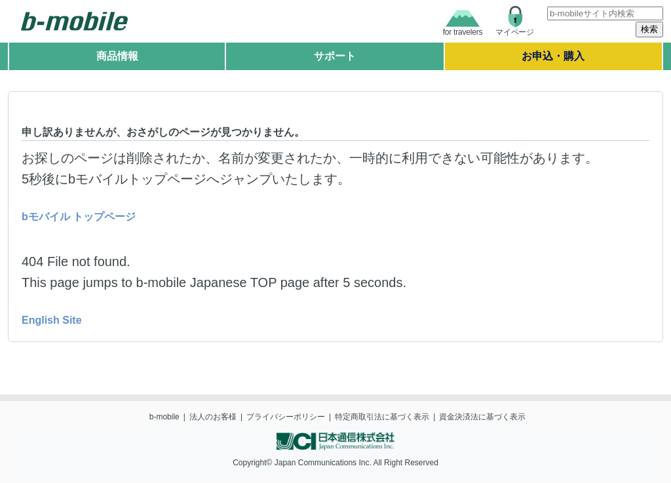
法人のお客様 (213, 416)
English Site (52, 320)
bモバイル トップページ (79, 216)
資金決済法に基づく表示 (482, 416)
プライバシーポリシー (285, 416)
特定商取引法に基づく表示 (382, 416)
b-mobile (164, 416)
